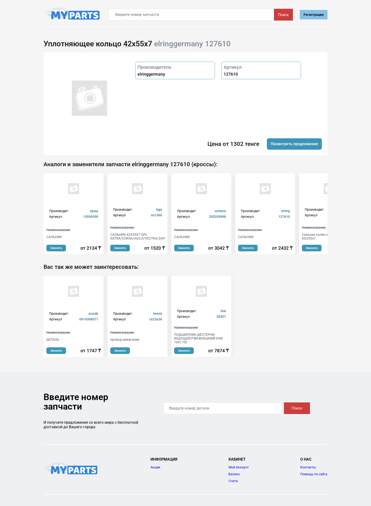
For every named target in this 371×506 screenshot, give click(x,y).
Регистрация (314, 15)
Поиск (283, 15)
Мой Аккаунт (239, 467)
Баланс (234, 474)
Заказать (56, 248)
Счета (233, 481)
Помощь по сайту (313, 474)
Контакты (308, 467)
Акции (155, 467)
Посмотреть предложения (294, 144)
